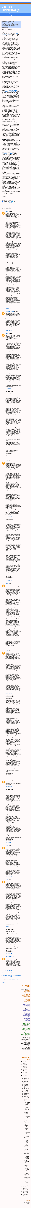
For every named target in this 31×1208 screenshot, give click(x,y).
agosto (26, 1088)
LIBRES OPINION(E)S (11, 8)
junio (25, 1091)
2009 (24, 1192)
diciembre (26, 1078)
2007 (24, 1196)
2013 (24, 1186)
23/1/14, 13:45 (8, 953)
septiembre (27, 1085)
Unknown (8, 780)
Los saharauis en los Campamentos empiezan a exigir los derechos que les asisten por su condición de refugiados (10, 24)
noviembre (26, 1081)
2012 (24, 1188)
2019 (24, 1069)
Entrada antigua (17, 975)
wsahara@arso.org (25, 1026)
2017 (24, 1072)
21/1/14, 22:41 (8, 648)
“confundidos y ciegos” (7, 153)
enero (25, 1099)
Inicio (11, 976)
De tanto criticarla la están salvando (26, 1127)
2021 (24, 1066)
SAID (6, 211)
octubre (26, 1084)
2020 (24, 1067)
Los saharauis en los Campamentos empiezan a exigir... (27, 1141)
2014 (24, 1077)
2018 (24, 1070)
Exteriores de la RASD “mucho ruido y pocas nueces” (26, 1169)
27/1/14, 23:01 (8, 970)
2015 (24, 1075)
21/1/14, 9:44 (8, 388)
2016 (24, 1074)
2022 (24, 1064)
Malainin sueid (9, 311)
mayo (25, 1093)
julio (25, 1090)
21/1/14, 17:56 (8, 516)
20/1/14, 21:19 (8, 330)
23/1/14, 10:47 (8, 876)
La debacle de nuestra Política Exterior (26, 1156)
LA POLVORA (26, 1123)
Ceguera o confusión (27, 1151)
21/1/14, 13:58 (8, 458)
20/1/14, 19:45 (8, 308)
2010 (24, 1191)
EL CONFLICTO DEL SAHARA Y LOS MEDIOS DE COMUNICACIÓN (27, 1106)
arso (6, 583)
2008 (24, 1194)
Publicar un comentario (7, 972)
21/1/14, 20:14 (8, 580)
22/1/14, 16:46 (8, 777)
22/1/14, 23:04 (8, 786)
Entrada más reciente (6, 975)
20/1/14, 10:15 (8, 260)
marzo (25, 1096)
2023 (24, 1063)
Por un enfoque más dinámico (26, 1162)
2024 (24, 1061)
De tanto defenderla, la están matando (27, 1133)
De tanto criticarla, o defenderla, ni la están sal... (27, 1116)
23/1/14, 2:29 (8, 842)
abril (25, 1094)
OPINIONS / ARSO (27, 1203)
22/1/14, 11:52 (8, 693)
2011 (24, 1189)
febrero (26, 1097)
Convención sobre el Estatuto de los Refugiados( (9, 91)
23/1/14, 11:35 (8, 926)
